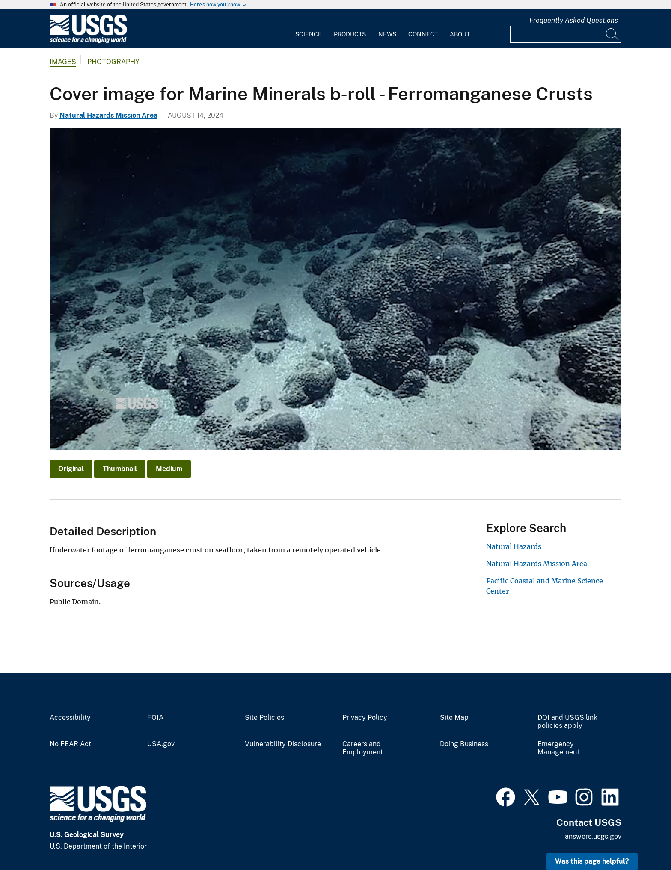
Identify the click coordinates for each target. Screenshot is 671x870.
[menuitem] (308, 29)
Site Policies (264, 718)
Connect (423, 34)
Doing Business (464, 744)
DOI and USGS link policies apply (567, 722)
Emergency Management (558, 748)
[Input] (565, 34)
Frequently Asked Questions (573, 20)
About (460, 34)
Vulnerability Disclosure (283, 744)
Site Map (454, 718)
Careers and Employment (362, 748)
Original (71, 469)
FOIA (155, 718)
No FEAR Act (70, 744)
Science (308, 34)
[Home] (88, 41)
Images (63, 62)
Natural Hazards (513, 546)
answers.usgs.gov (593, 836)
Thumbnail (120, 469)
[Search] (612, 34)
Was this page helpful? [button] (592, 861)
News (387, 34)
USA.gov (161, 744)
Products (350, 34)
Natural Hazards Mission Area (108, 115)
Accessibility (70, 718)
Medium (169, 469)
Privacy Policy (364, 718)
